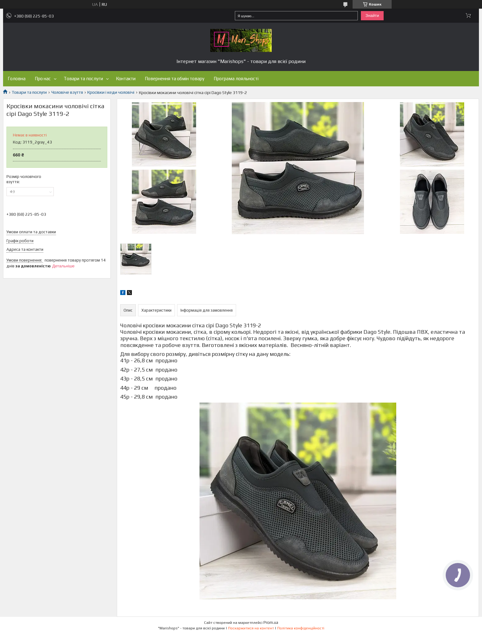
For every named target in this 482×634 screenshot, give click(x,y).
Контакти (126, 78)
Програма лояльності (236, 78)
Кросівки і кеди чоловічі (110, 92)
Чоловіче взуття (67, 92)
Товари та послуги (83, 78)
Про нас (43, 78)
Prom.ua (270, 622)
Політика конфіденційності (300, 628)
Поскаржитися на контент (251, 628)
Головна (17, 78)
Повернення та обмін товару (174, 78)
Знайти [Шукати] (372, 15)
